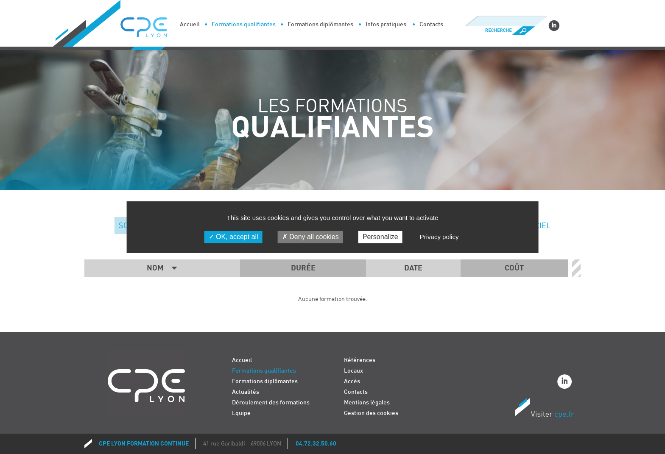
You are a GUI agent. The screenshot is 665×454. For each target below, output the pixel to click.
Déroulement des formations (271, 402)
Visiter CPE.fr (544, 409)
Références (359, 360)
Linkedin (553, 25)
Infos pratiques (386, 24)
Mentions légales (367, 402)
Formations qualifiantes (244, 24)
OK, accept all (233, 236)
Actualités (245, 392)
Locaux (353, 371)
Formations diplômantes (320, 24)
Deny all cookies (310, 236)
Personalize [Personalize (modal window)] (380, 236)
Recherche (505, 30)
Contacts (431, 24)
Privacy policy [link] (439, 236)
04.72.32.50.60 (316, 443)
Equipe (241, 413)
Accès (352, 381)
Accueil (190, 24)
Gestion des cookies (371, 413)
